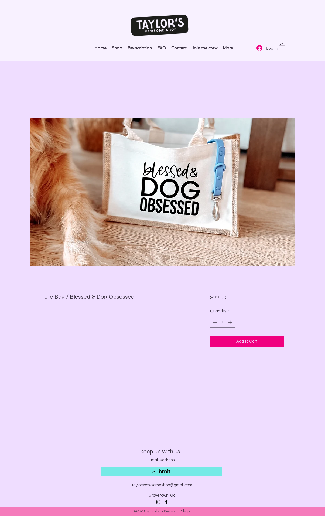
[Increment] (230, 322)
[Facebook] (166, 502)
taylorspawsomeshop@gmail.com (162, 485)
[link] (282, 46)
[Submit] (161, 471)
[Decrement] (214, 322)
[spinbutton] (222, 322)
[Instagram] (158, 502)
